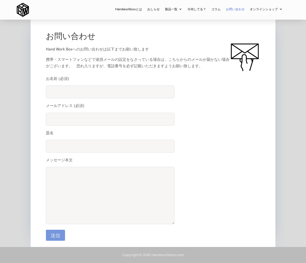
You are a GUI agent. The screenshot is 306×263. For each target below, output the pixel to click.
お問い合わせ (235, 9)
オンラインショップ (264, 9)
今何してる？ (196, 9)
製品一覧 (171, 9)
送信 (55, 235)
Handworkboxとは (128, 9)
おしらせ (153, 9)
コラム (216, 9)
